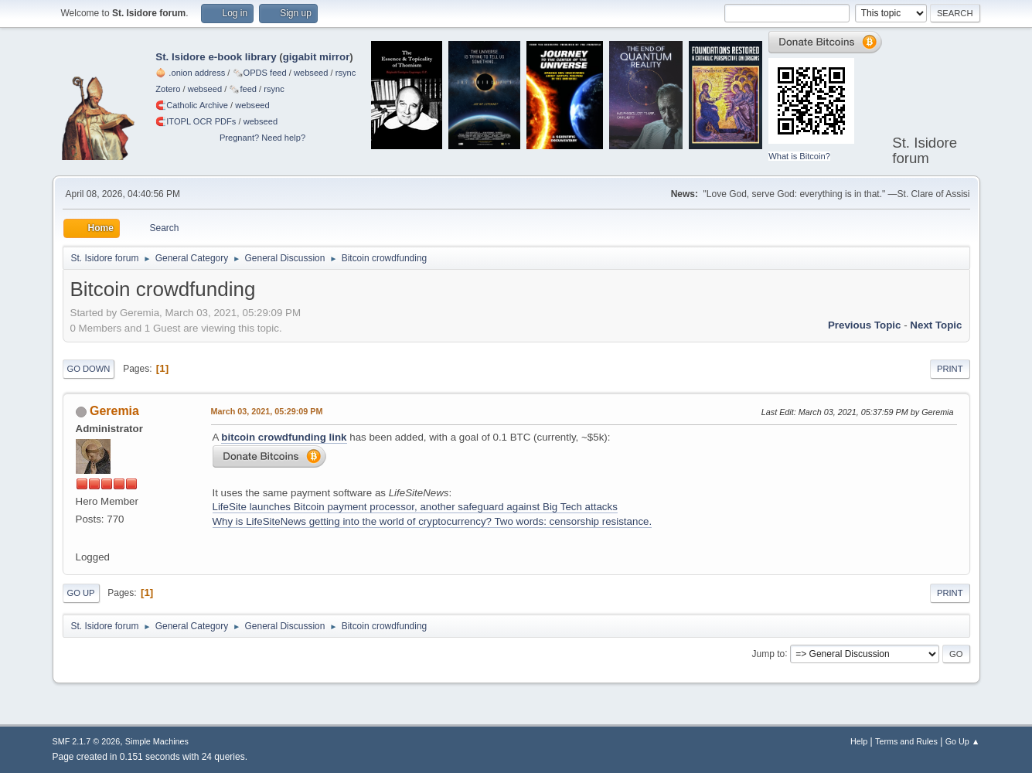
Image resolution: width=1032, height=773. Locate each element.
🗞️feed (243, 89)
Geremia (114, 410)
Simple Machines (157, 741)
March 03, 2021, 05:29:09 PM (267, 411)
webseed (311, 72)
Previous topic (864, 325)
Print (950, 368)
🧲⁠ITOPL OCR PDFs (195, 121)
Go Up (81, 593)
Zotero (167, 89)
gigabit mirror (316, 57)
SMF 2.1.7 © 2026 (87, 741)
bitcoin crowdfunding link (283, 437)
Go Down (89, 368)
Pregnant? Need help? (262, 137)
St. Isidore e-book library (215, 57)
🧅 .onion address (190, 72)
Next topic (936, 325)
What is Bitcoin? (799, 156)
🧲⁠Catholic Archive (191, 105)
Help (858, 741)
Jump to (768, 653)
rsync (345, 72)
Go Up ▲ (962, 741)
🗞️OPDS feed (260, 72)
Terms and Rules (906, 741)
